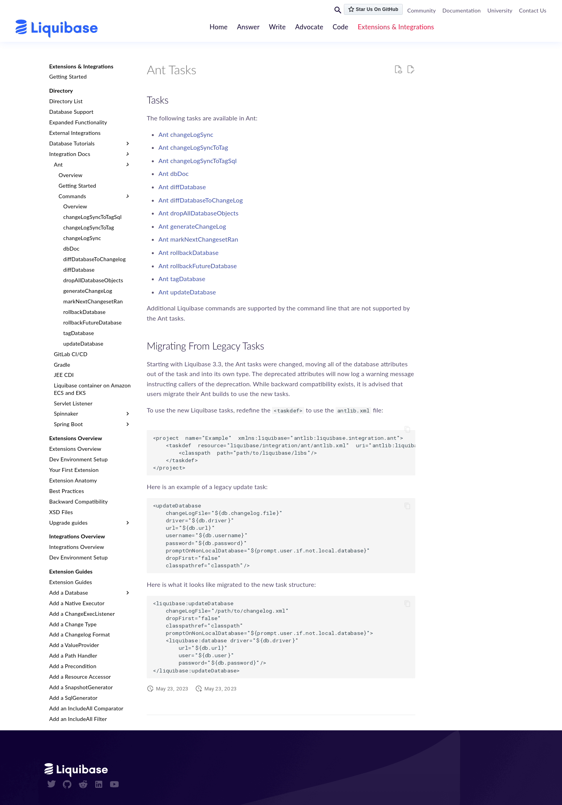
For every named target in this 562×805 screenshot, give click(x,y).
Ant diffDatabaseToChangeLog (200, 200)
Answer (248, 27)
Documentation (462, 10)
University (499, 10)
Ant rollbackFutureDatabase (197, 265)
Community (421, 10)
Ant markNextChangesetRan (198, 239)
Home (219, 27)
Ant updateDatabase (187, 292)
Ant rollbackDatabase (188, 252)
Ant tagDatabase (181, 278)
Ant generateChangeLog (192, 226)
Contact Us (532, 10)
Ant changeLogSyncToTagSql (197, 160)
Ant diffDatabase (182, 186)
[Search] (338, 10)
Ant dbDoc (173, 173)
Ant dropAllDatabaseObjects (198, 213)
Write (277, 27)
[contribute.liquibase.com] (57, 29)
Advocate (309, 27)
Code (341, 27)
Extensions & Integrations (396, 27)
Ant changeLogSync (185, 134)
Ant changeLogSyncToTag (193, 147)
